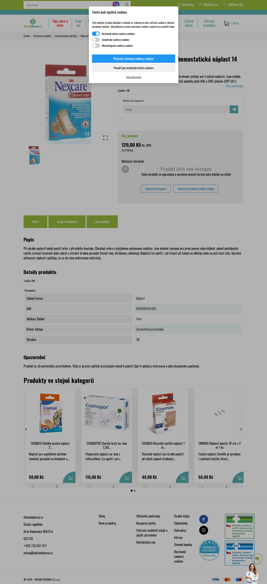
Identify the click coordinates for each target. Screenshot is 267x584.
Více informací (133, 77)
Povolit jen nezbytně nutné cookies (133, 68)
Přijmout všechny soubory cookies (133, 58)
